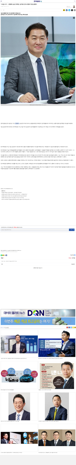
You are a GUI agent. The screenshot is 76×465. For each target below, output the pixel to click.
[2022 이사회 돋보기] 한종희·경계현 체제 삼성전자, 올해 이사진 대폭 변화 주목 (15, 199)
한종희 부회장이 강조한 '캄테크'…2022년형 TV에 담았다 (12, 192)
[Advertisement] (38, 113)
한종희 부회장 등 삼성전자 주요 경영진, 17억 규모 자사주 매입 (13, 197)
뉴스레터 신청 (71, 229)
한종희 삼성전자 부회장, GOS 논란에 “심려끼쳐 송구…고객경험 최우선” (14, 194)
